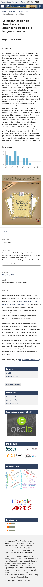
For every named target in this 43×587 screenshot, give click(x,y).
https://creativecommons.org (29, 360)
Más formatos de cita (11, 264)
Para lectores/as (11, 397)
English (8, 373)
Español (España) (12, 376)
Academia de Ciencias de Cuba (13, 2)
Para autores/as (11, 400)
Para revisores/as (12, 404)
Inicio (4, 12)
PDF (7, 231)
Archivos (12, 12)
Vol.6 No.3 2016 (23, 12)
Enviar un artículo (13, 384)
